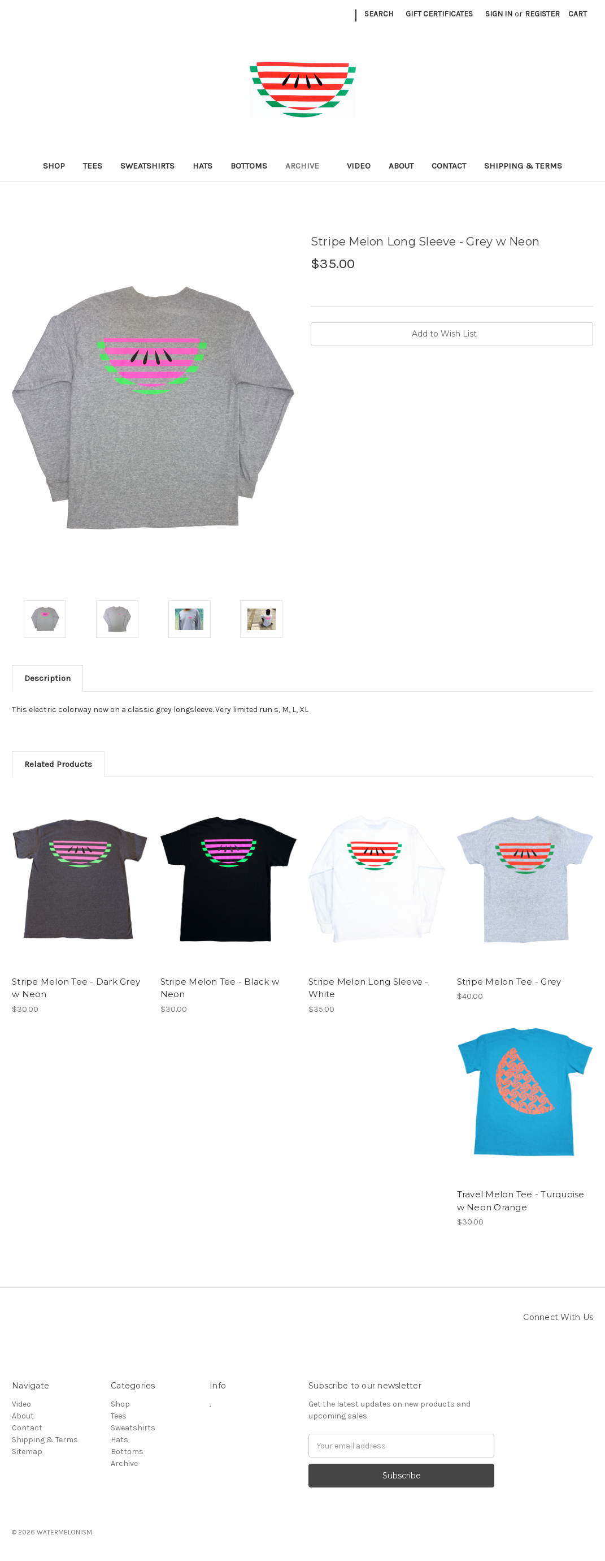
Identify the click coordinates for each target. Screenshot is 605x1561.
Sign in (498, 14)
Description (47, 678)
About (401, 166)
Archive (307, 166)
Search (378, 14)
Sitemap (27, 1451)
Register (542, 14)
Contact (449, 166)
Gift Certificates (439, 14)
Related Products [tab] (58, 764)
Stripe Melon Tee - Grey (509, 981)
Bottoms (248, 166)
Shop (54, 166)
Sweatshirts (147, 166)
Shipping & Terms (523, 166)
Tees (92, 166)
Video (359, 166)
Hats (202, 166)
